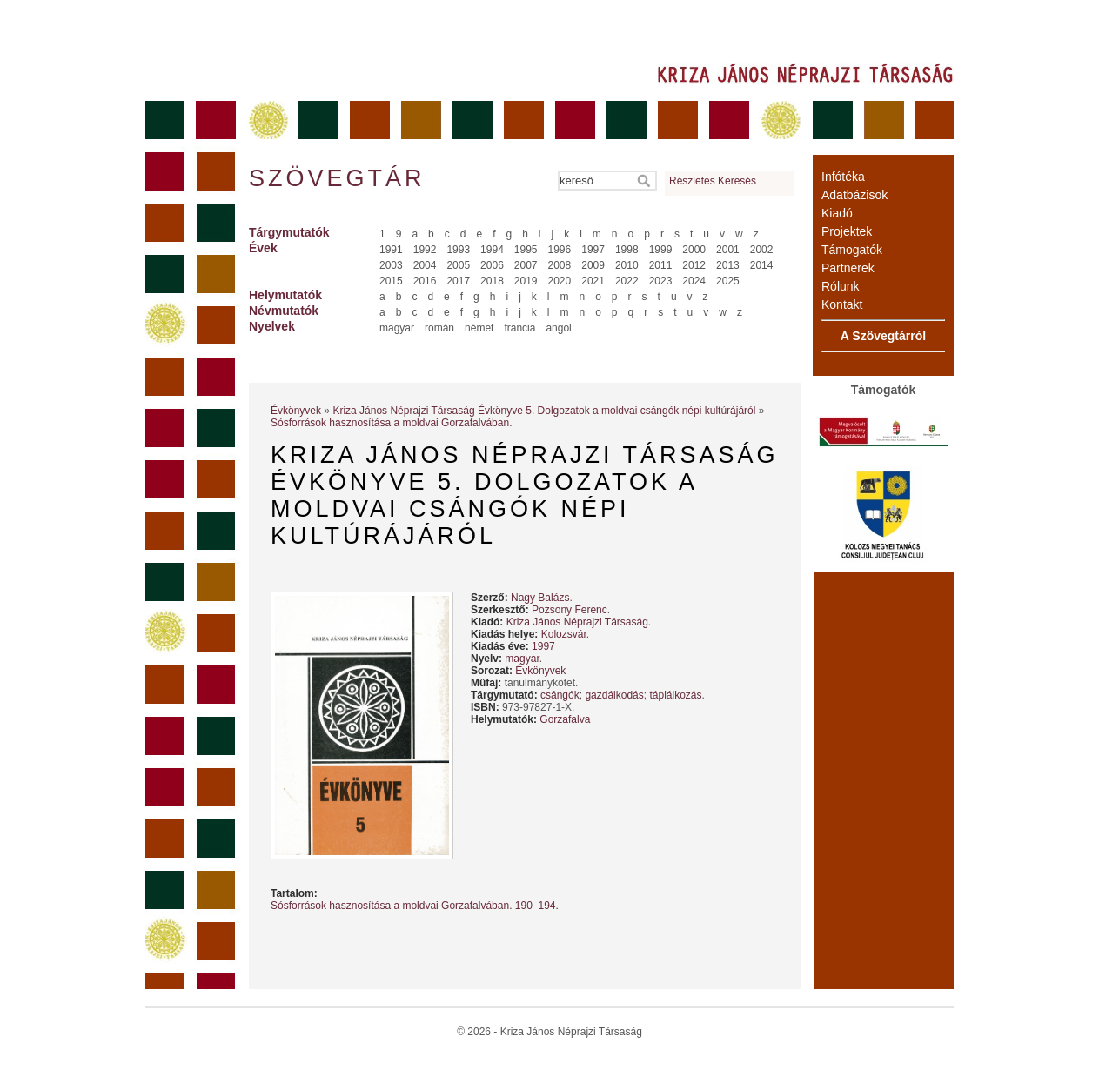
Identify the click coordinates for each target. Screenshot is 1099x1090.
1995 (526, 250)
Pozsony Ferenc (569, 610)
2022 (627, 281)
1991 (391, 250)
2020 (560, 281)
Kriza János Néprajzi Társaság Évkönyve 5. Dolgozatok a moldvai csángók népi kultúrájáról (543, 411)
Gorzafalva (564, 719)
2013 (728, 265)
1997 (593, 250)
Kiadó (837, 213)
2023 (661, 281)
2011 (661, 265)
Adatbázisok (854, 195)
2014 (762, 265)
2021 (593, 281)
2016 (425, 281)
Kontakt (841, 304)
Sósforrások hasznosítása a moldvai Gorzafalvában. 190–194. (415, 905)
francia (519, 328)
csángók (560, 695)
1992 (425, 250)
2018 (492, 281)
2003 (391, 265)
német (479, 328)
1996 (560, 250)
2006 (492, 265)
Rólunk (840, 286)
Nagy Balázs (540, 598)
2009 (593, 265)
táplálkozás (675, 695)
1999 (661, 250)
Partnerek (848, 268)
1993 (458, 250)
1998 (627, 250)
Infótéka (843, 177)
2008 (560, 265)
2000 (694, 250)
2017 (458, 281)
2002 (762, 250)
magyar (396, 328)
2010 (627, 265)
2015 (391, 281)
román (439, 328)
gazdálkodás (614, 695)
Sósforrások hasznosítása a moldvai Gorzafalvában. (391, 423)
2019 (526, 281)
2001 (728, 250)
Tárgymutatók (289, 232)
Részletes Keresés (712, 181)
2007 (526, 265)
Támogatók (851, 250)
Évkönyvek (296, 411)
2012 (694, 265)
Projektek (846, 231)
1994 (492, 250)
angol (558, 328)
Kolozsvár (563, 634)
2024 (694, 281)
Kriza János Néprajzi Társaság (577, 622)
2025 (728, 281)
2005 (458, 265)
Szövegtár (336, 178)
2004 (425, 265)
